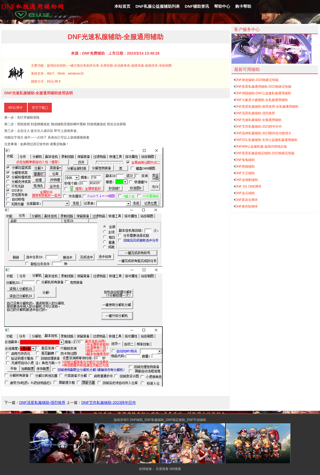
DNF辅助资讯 (197, 6)
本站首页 (122, 6)
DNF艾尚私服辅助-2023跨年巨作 (108, 402)
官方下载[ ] (39, 107)
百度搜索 (162, 469)
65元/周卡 (16, 107)
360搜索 (175, 469)
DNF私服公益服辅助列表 (157, 6)
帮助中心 (222, 6)
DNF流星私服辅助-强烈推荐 (42, 402)
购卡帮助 (243, 6)
